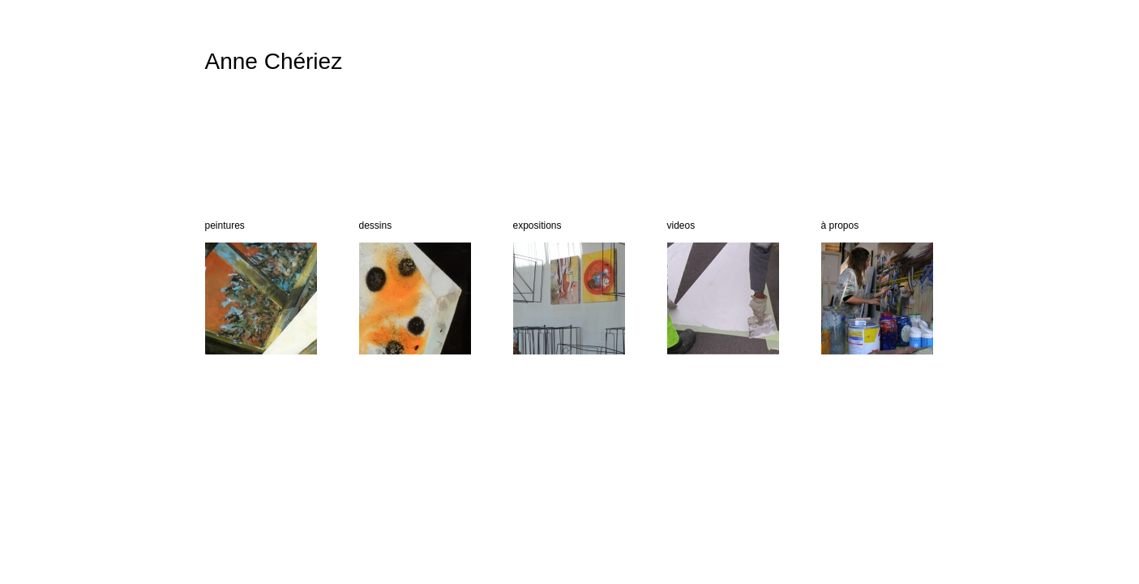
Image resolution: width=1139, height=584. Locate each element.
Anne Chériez (274, 61)
